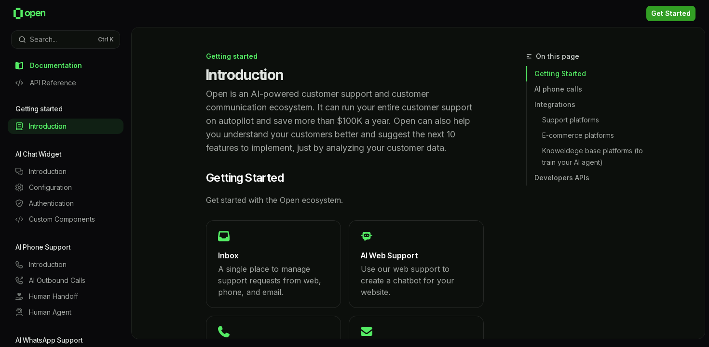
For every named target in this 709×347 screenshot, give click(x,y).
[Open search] (66, 39)
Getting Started (560, 73)
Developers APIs (561, 178)
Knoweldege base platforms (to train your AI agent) (593, 156)
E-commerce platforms (578, 135)
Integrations (554, 104)
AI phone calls (558, 89)
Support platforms (570, 120)
